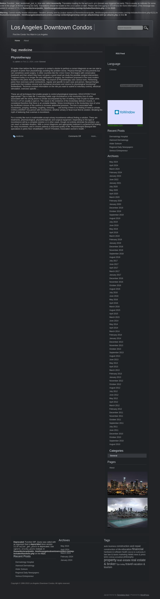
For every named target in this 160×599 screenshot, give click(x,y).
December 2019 (116, 208)
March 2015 (114, 318)
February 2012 (115, 410)
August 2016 (114, 290)
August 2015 (114, 311)
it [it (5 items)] (144, 553)
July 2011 (113, 427)
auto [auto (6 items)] (106, 547)
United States (64, 74)
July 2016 (113, 293)
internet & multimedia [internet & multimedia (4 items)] (136, 553)
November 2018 (116, 251)
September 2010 (116, 441)
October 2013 (115, 350)
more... (94, 137)
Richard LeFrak (17, 101)
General (42, 62)
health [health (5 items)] (124, 553)
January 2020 (115, 205)
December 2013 (116, 342)
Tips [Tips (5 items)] (118, 565)
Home (17, 41)
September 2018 (116, 254)
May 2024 (113, 162)
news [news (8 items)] (130, 555)
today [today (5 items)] (122, 565)
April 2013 (113, 367)
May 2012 (113, 399)
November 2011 (116, 417)
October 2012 (115, 385)
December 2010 (116, 434)
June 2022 (113, 180)
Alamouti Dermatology (118, 141)
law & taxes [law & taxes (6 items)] (113, 555)
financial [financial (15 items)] (137, 549)
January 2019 (115, 244)
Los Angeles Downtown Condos (51, 28)
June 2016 (113, 297)
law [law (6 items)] (105, 555)
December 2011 (116, 413)
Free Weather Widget (125, 113)
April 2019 (113, 233)
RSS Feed (120, 54)
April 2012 (113, 402)
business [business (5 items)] (112, 547)
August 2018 (114, 258)
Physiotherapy (21, 58)
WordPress (144, 596)
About (26, 41)
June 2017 (113, 265)
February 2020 (115, 201)
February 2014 (115, 335)
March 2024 (114, 169)
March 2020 (114, 198)
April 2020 (113, 194)
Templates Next (123, 596)
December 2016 (116, 279)
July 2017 (113, 261)
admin (17, 62)
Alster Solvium (115, 144)
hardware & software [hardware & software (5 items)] (112, 553)
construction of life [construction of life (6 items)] (112, 550)
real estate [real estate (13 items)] (124, 560)
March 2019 (114, 237)
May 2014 (113, 325)
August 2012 (114, 388)
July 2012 (113, 392)
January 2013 (115, 378)
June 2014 (113, 321)
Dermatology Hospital (118, 137)
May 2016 (113, 300)
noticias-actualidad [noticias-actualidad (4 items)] (116, 558)
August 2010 (114, 445)
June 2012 (113, 395)
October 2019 (115, 212)
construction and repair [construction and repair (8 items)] (129, 546)
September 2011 (116, 424)
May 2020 (113, 191)
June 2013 (113, 360)
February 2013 (115, 374)
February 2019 (115, 240)
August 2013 (114, 357)
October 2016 (115, 286)
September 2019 (116, 215)
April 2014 (113, 328)
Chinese (113, 70)
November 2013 (116, 346)
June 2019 (113, 226)
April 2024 (113, 166)
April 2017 (113, 268)
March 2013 (114, 371)
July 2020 (113, 187)
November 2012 (116, 381)
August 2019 (114, 219)
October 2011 (115, 420)
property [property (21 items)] (110, 561)
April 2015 (113, 314)
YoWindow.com (115, 126)
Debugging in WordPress (108, 6)
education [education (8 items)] (126, 550)
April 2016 (113, 304)
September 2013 (116, 353)
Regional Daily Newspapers (121, 148)
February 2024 (115, 173)
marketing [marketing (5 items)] (123, 555)
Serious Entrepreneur (118, 151)
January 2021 (115, 184)
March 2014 (114, 332)
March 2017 (114, 272)
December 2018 (116, 247)
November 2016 (116, 282)
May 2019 (113, 229)
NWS (140, 126)
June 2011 (113, 431)
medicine (19, 137)
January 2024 (115, 177)
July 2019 (113, 222)
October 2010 (115, 438)
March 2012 (114, 406)
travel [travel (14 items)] (129, 564)
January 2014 (115, 339)
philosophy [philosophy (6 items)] (129, 557)
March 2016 (114, 307)
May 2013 (113, 364)
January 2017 (115, 275)
